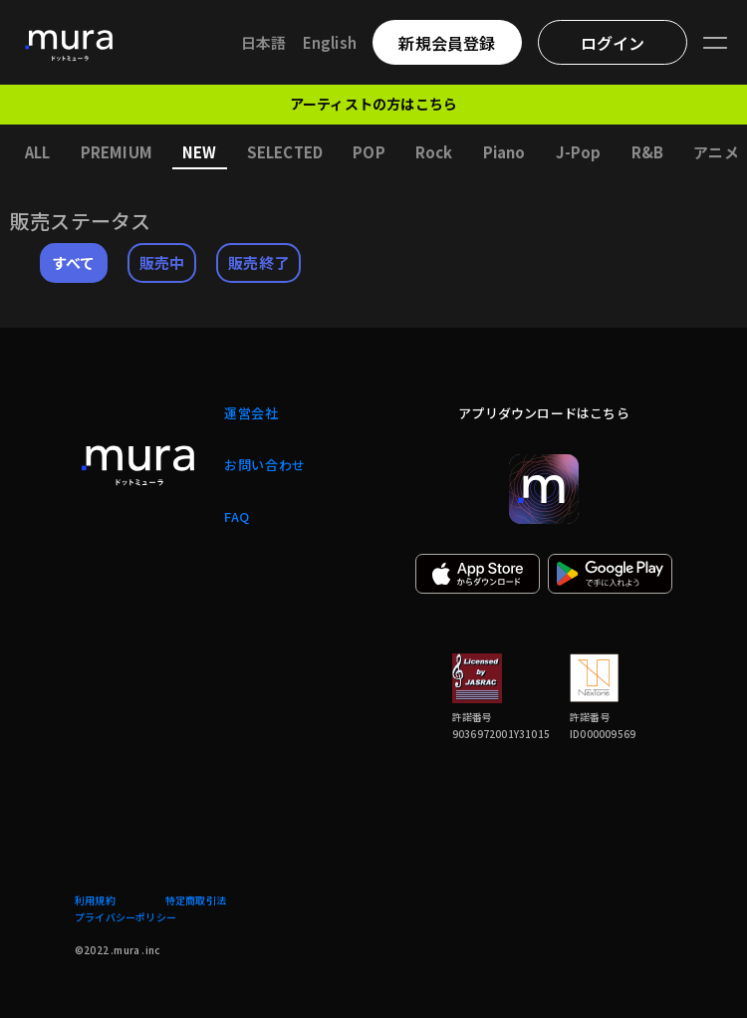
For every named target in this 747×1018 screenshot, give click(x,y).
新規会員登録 (446, 43)
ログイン (613, 43)
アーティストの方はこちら (373, 104)
